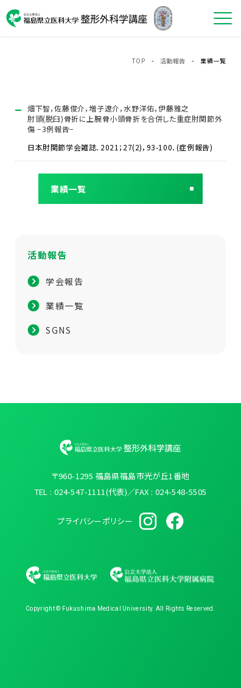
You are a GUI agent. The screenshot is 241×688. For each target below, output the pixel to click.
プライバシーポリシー (95, 521)
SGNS (58, 330)
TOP (138, 60)
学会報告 (64, 281)
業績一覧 (64, 306)
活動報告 (173, 60)
